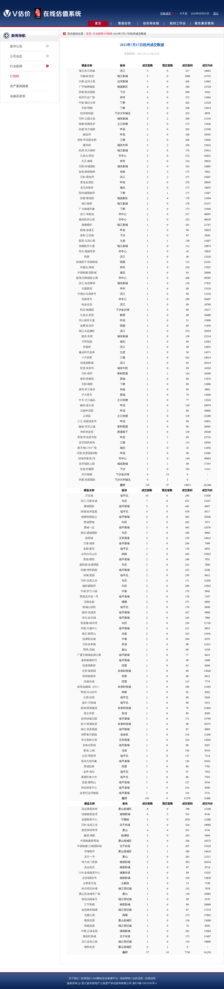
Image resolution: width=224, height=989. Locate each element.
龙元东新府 (86, 187)
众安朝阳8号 (89, 877)
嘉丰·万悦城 (89, 702)
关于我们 (74, 978)
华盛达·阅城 (87, 267)
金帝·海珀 (89, 771)
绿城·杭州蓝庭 (89, 511)
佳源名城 (89, 681)
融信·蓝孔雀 (87, 405)
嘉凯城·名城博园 (89, 564)
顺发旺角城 (89, 936)
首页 (88, 33)
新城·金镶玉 (87, 230)
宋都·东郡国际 (87, 479)
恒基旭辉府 (89, 665)
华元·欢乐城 (89, 617)
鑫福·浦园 (89, 835)
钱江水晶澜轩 (87, 331)
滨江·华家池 (87, 214)
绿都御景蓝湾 (89, 814)
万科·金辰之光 (89, 824)
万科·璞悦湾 (87, 177)
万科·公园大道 (87, 118)
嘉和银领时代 (89, 660)
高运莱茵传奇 (89, 808)
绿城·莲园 (89, 575)
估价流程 (137, 978)
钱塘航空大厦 (87, 246)
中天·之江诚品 (87, 400)
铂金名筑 (87, 304)
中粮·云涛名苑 (89, 931)
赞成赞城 (89, 522)
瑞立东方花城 (87, 70)
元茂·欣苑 (89, 697)
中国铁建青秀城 (89, 840)
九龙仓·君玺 (87, 155)
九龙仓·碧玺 (87, 315)
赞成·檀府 (89, 559)
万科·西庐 (87, 373)
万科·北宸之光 (89, 580)
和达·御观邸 (87, 309)
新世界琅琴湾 (89, 830)
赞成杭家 (89, 766)
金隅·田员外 (87, 325)
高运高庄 (89, 867)
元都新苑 (87, 288)
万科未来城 (89, 644)
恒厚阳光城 (89, 639)
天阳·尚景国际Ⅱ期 (87, 453)
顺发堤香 (89, 920)
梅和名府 (89, 947)
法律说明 (150, 978)
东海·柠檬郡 (87, 469)
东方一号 (89, 856)
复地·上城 (89, 750)
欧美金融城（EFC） (89, 686)
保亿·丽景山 (89, 633)
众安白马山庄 (89, 554)
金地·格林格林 (87, 171)
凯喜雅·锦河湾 (89, 623)
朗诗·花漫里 (89, 612)
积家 (87, 256)
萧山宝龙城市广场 (89, 893)
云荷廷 (87, 416)
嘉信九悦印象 (89, 761)
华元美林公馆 (89, 739)
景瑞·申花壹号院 (87, 437)
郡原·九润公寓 (87, 240)
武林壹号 (87, 299)
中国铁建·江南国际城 (89, 846)
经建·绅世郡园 (89, 569)
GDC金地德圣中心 (89, 872)
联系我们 (86, 978)
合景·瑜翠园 (89, 670)
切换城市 (165, 13)
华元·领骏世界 (87, 251)
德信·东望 (87, 336)
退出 (215, 13)
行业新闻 (16, 66)
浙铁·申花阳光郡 (87, 139)
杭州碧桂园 (86, 113)
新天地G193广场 (87, 447)
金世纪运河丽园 (89, 793)
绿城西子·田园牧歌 (87, 262)
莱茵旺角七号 (89, 777)
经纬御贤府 (89, 676)
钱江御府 (87, 203)
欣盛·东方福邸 (87, 129)
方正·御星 (87, 161)
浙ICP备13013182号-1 (144, 983)
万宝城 (89, 495)
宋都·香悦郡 (87, 198)
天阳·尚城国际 (87, 166)
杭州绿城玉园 (89, 718)
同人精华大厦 (87, 320)
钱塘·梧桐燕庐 (87, 123)
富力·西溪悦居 (89, 723)
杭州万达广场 (87, 97)
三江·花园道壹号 (87, 421)
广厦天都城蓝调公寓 (89, 654)
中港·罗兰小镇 (89, 591)
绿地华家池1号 (86, 458)
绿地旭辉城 (86, 362)
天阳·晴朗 (87, 384)
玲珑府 (87, 346)
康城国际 (89, 506)
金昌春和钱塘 (89, 909)
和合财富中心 (89, 787)
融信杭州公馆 (87, 219)
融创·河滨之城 (87, 426)
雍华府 (87, 145)
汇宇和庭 (89, 904)
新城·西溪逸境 (89, 708)
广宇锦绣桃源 (87, 86)
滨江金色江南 (89, 941)
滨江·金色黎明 (87, 283)
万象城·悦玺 (87, 76)
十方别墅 (87, 357)
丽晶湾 (87, 134)
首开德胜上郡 (87, 463)
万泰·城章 (89, 543)
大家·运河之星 (87, 81)
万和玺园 (87, 341)
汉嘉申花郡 (86, 410)
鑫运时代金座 (87, 352)
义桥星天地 (89, 883)
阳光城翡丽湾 (87, 192)
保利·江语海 (87, 235)
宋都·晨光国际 (87, 92)
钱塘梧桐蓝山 (89, 516)
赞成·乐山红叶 (89, 692)
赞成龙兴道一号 (89, 596)
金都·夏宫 (89, 548)
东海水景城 (89, 745)
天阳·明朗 (87, 108)
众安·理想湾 (89, 755)
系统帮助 (125, 978)
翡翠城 (89, 538)
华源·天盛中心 (89, 628)
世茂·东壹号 (87, 368)
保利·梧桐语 (87, 378)
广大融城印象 (87, 208)
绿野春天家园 (89, 734)
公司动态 (16, 56)
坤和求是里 (86, 431)
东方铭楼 (87, 474)
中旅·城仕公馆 (87, 102)
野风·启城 (89, 649)
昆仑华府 (89, 713)
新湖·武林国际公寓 (87, 277)
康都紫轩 (87, 224)
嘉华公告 (16, 46)
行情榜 (14, 76)
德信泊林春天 (89, 899)
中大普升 (87, 394)
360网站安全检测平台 (105, 978)
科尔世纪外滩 (89, 888)
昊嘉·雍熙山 (89, 782)
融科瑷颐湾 (89, 585)
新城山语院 (89, 607)
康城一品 (89, 527)
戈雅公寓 (89, 915)
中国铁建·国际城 (87, 272)
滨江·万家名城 (89, 500)
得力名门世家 (89, 862)
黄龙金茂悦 (86, 182)
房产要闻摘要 (19, 86)
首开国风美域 (87, 442)
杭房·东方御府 (87, 150)
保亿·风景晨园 (89, 729)
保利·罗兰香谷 (87, 389)
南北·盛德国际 (89, 532)
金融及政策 (17, 96)
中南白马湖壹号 (87, 293)
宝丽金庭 (89, 601)
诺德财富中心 (89, 819)
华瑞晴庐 (89, 851)
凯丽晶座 (89, 925)
